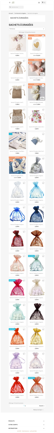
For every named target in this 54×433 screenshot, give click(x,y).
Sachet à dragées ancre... (17, 175)
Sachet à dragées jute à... (17, 102)
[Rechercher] (16, 7)
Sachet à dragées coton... (17, 78)
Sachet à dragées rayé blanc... (17, 151)
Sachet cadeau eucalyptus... (37, 273)
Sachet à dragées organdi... (37, 175)
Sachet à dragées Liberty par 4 (36, 127)
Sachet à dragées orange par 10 (17, 346)
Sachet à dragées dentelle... (37, 78)
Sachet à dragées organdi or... (36, 346)
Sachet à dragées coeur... (36, 53)
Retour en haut (38, 410)
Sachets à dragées (19, 18)
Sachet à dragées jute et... (17, 127)
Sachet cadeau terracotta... (37, 395)
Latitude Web (33, 431)
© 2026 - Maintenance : (23, 431)
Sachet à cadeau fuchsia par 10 (17, 297)
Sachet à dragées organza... (37, 200)
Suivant (42, 406)
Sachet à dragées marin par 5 (37, 151)
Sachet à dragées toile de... (17, 53)
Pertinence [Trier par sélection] (27, 29)
